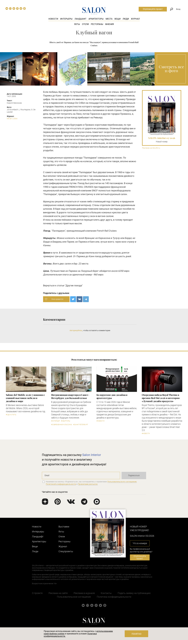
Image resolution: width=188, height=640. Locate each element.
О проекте (37, 593)
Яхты (77, 24)
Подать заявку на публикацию (134, 593)
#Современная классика (61, 424)
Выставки (63, 526)
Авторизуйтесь (76, 330)
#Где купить (11, 414)
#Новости (100, 421)
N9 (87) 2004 (12, 119)
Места (109, 19)
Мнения (109, 24)
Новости (53, 19)
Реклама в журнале (84, 593)
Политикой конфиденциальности (61, 484)
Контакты (106, 593)
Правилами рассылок (88, 484)
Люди (126, 19)
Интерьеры (66, 19)
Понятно (136, 634)
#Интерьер (55, 421)
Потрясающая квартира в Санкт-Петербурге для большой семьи (70, 396)
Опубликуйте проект (153, 9)
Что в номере (140, 543)
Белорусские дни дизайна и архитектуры (112, 396)
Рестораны (97, 24)
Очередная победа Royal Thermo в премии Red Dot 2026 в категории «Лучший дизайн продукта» (161, 398)
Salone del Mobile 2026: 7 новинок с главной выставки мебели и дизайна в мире (25, 398)
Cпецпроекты (65, 551)
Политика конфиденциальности (114, 596)
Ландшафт (80, 19)
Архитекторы (96, 19)
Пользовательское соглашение (74, 596)
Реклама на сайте (58, 593)
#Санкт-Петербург (80, 424)
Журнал (135, 19)
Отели (85, 24)
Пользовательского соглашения (122, 482)
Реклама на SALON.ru (151, 148)
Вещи (117, 19)
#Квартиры (65, 421)
